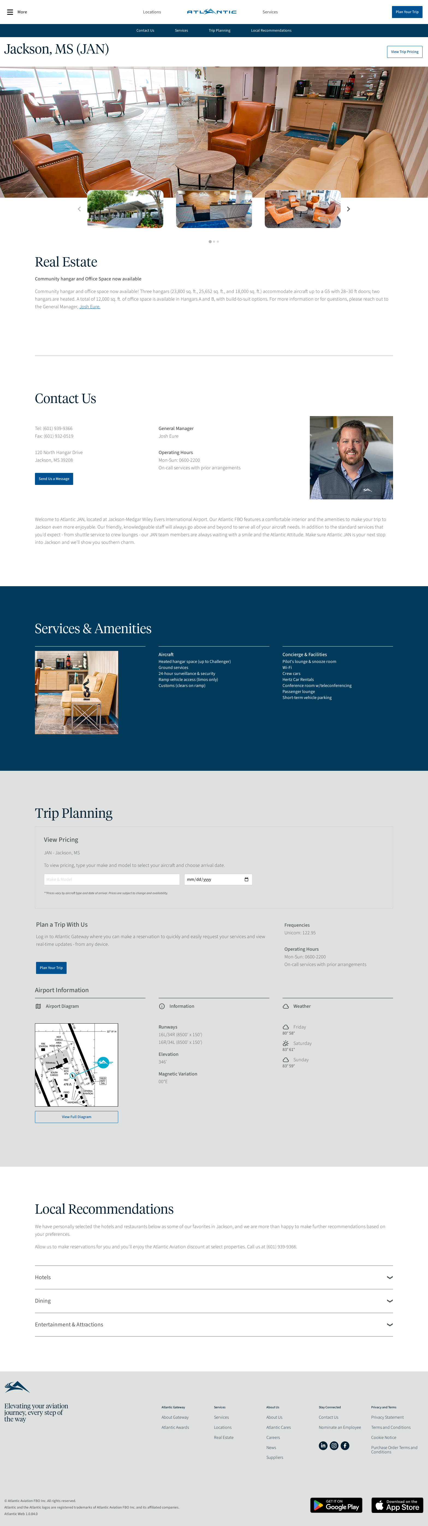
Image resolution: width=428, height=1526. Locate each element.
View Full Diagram (76, 1117)
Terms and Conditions (391, 1427)
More (17, 12)
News (271, 1447)
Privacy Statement (387, 1417)
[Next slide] (348, 209)
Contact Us (145, 30)
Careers (273, 1437)
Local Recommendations (271, 30)
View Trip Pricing (404, 52)
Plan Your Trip (407, 12)
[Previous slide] (79, 209)
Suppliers (274, 1457)
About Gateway (175, 1417)
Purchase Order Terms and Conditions (394, 1449)
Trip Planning (219, 30)
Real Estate (224, 1437)
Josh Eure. (89, 306)
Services (270, 12)
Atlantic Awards (175, 1427)
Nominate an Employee (340, 1427)
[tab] (210, 241)
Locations (152, 12)
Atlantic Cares (278, 1427)
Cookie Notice (383, 1437)
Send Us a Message (54, 479)
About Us (274, 1417)
